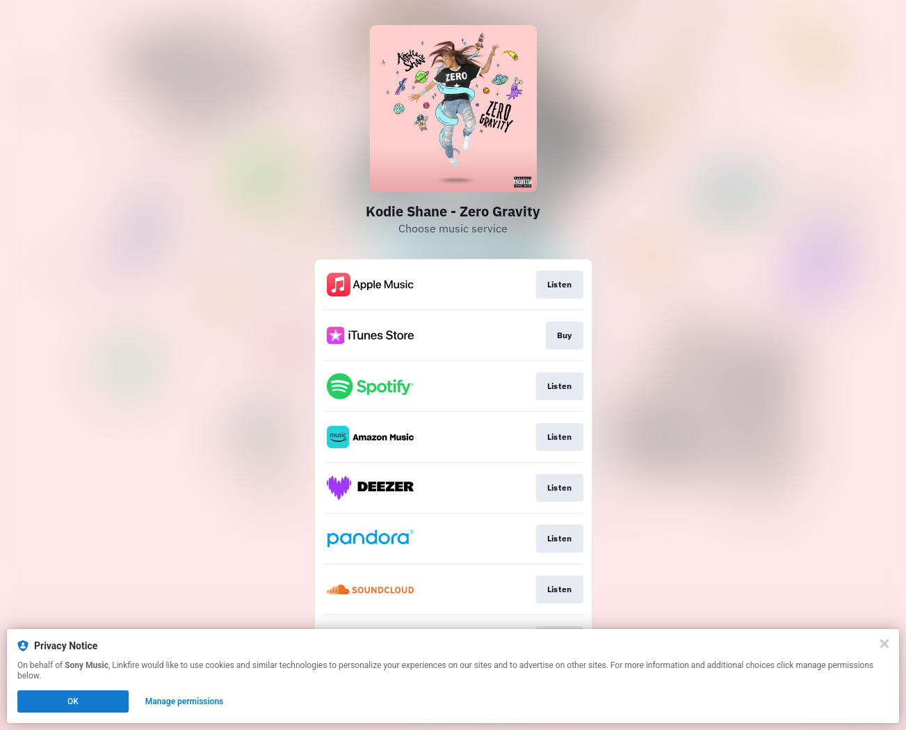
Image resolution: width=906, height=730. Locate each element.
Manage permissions (184, 701)
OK (73, 701)
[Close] (884, 644)
